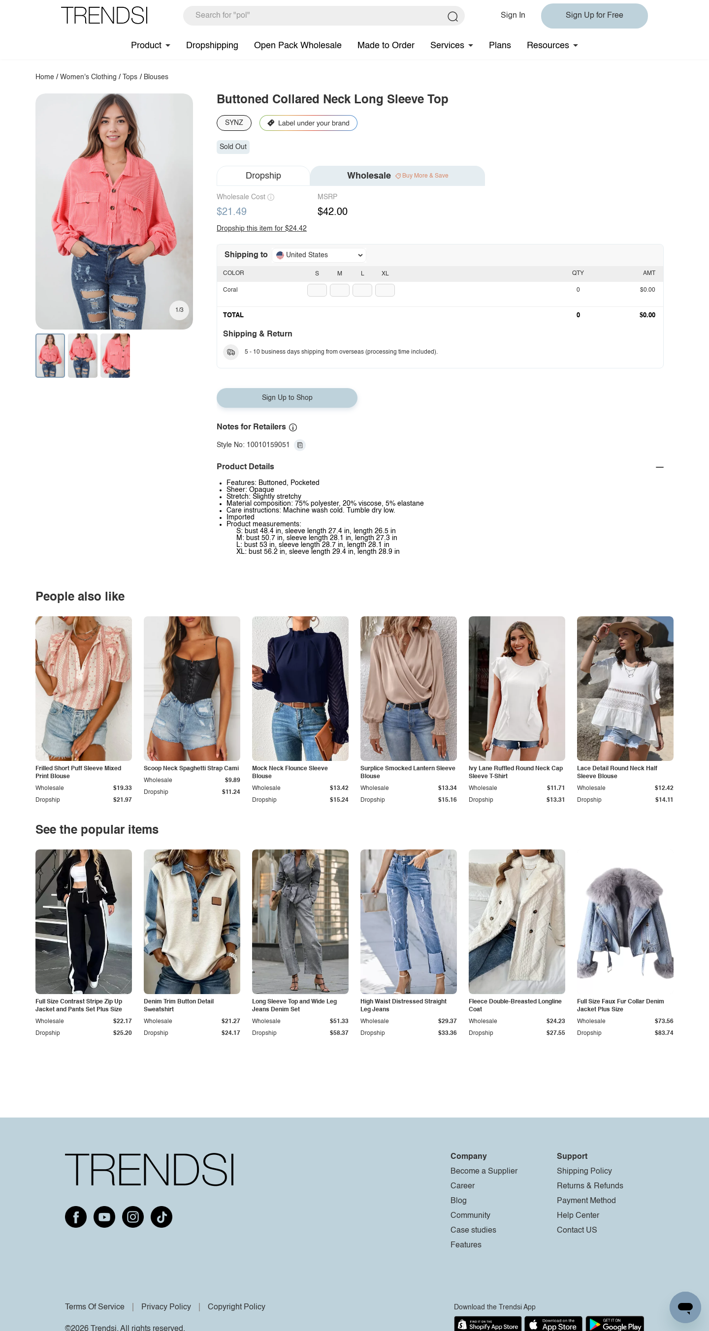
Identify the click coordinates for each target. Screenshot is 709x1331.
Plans (500, 45)
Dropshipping (212, 45)
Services (447, 45)
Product (146, 45)
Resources (548, 45)
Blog (459, 1201)
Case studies (473, 1231)
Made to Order (386, 45)
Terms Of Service (95, 1307)
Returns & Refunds (590, 1186)
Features (466, 1245)
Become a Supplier (484, 1172)
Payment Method (586, 1201)
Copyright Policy (236, 1307)
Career (463, 1186)
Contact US (577, 1231)
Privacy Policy (166, 1307)
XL (385, 274)
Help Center (578, 1216)
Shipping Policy (584, 1172)
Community (470, 1216)
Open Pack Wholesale (298, 45)
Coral (230, 290)
